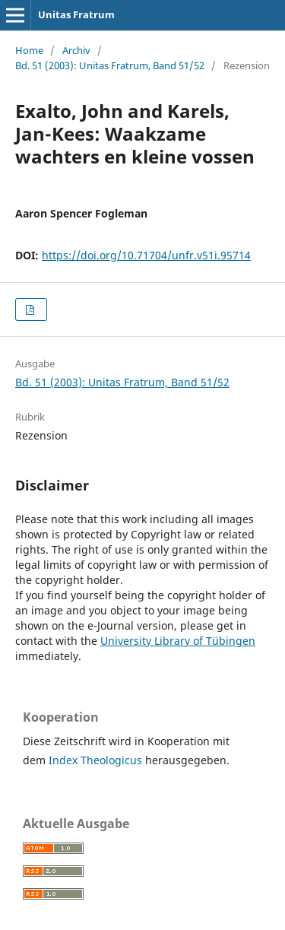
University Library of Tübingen (177, 640)
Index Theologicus (97, 760)
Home (29, 50)
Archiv (76, 50)
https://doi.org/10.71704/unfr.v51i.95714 (146, 255)
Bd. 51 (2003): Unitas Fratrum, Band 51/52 (109, 65)
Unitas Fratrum (76, 14)
